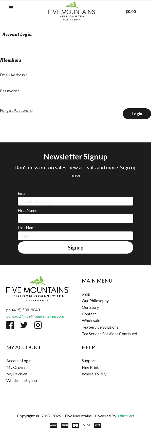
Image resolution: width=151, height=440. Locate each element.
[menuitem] (113, 294)
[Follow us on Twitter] (24, 325)
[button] (10, 8)
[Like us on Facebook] (10, 325)
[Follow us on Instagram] (38, 325)
